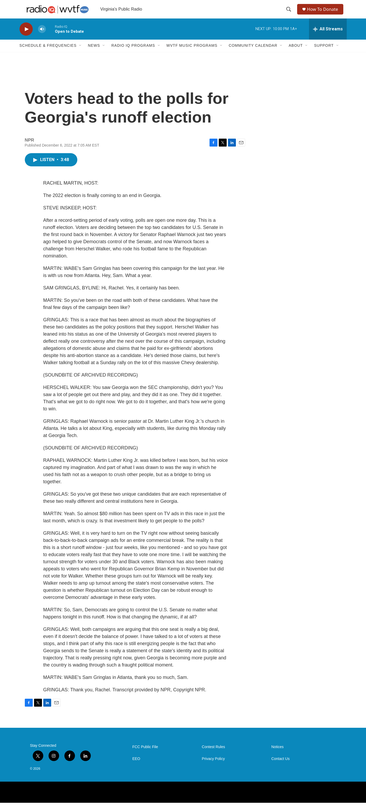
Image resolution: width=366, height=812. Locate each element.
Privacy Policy (213, 768)
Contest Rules (213, 756)
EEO (136, 768)
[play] (26, 38)
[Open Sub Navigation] (80, 55)
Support (324, 55)
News (94, 55)
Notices (277, 756)
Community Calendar (253, 55)
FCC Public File (145, 756)
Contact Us (280, 768)
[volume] (41, 38)
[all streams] (328, 38)
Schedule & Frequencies (48, 55)
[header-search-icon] (289, 14)
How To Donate (324, 14)
